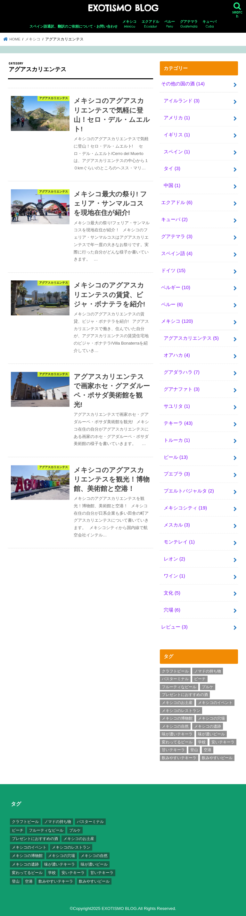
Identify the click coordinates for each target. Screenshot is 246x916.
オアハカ (177, 355)
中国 (172, 185)
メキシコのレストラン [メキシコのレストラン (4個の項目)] (181, 710)
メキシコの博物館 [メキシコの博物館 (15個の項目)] (177, 718)
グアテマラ (189, 24)
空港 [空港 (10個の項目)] (207, 750)
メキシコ (129, 24)
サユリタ (177, 406)
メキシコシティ (185, 507)
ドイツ (173, 270)
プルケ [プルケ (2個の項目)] (207, 687)
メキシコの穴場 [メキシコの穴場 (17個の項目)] (211, 718)
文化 (172, 592)
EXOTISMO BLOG (123, 8)
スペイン (177, 151)
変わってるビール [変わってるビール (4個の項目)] (177, 742)
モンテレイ (179, 541)
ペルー (169, 24)
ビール (176, 457)
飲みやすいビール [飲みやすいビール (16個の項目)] (217, 758)
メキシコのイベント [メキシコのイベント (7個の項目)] (215, 702)
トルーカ (177, 440)
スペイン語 (176, 253)
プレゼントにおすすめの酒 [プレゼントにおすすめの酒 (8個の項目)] (185, 694)
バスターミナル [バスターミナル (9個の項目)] (175, 679)
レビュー (174, 626)
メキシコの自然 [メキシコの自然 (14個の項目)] (175, 726)
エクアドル (150, 24)
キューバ (209, 24)
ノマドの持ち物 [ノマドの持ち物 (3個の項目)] (207, 671)
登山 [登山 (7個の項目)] (194, 750)
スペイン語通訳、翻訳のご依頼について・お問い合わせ (73, 26)
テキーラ (178, 423)
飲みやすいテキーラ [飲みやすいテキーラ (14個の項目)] (179, 758)
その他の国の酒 (183, 83)
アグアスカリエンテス (191, 338)
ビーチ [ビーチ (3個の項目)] (200, 679)
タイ (172, 168)
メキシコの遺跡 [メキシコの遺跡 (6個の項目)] (207, 726)
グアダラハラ (182, 372)
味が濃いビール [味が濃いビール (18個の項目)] (211, 734)
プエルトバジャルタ (189, 490)
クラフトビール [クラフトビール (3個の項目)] (175, 671)
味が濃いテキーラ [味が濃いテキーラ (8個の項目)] (177, 734)
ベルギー (175, 287)
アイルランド (182, 100)
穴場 (172, 609)
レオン (174, 558)
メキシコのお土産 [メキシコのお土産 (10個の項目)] (177, 702)
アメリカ (177, 117)
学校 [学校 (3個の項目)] (202, 742)
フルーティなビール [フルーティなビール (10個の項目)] (179, 687)
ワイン (174, 575)
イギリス (177, 134)
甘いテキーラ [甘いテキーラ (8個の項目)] (173, 750)
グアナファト (182, 389)
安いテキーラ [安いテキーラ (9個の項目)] (222, 742)
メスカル (177, 524)
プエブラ (177, 473)
